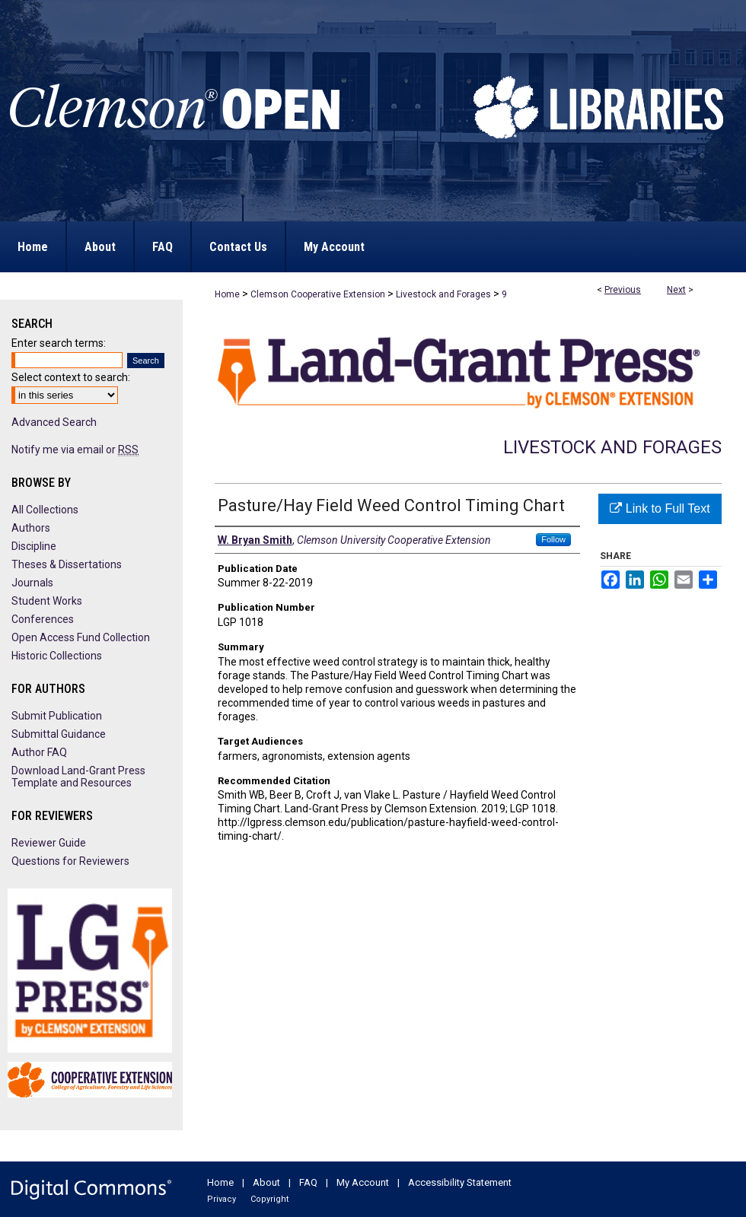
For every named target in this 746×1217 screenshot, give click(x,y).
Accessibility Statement (460, 1182)
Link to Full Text (659, 508)
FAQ (308, 1182)
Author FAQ (39, 752)
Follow (553, 539)
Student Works (46, 601)
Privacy (221, 1199)
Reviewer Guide (48, 843)
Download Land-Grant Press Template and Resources (78, 776)
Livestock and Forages (443, 294)
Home (227, 294)
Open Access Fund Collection (80, 637)
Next (676, 289)
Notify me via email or (75, 449)
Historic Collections (56, 656)
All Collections (44, 510)
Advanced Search (54, 422)
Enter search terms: (58, 343)
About (266, 1182)
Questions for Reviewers (70, 861)
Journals (32, 583)
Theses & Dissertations (66, 564)
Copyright (269, 1199)
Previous (622, 289)
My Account (362, 1182)
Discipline (33, 546)
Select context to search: (70, 377)
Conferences (42, 619)
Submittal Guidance (58, 734)
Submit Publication (56, 716)
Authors (30, 528)
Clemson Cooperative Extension (317, 294)
